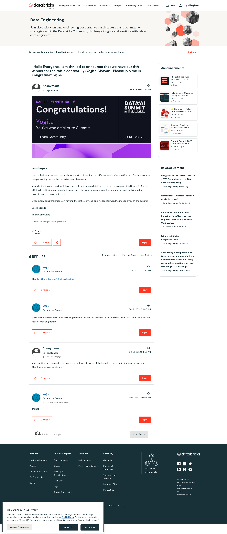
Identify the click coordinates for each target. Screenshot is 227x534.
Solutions (83, 453)
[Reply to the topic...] (86, 434)
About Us (107, 460)
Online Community (63, 492)
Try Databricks (36, 477)
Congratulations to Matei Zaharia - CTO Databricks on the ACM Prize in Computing (178, 179)
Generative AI (169, 227)
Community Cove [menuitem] (133, 5)
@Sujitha (51, 221)
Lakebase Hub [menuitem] (152, 5)
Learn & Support (62, 453)
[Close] (99, 505)
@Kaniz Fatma (39, 221)
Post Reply (139, 434)
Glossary (58, 466)
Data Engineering (65, 52)
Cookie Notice (68, 517)
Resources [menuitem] (105, 5)
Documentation (61, 460)
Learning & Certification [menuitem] (69, 5)
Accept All (90, 527)
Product (34, 453)
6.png (38, 231)
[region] (53, 517)
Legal (56, 486)
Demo (32, 483)
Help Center (59, 480)
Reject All (68, 527)
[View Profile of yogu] (46, 267)
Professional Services (88, 466)
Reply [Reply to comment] (145, 289)
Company (108, 453)
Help (173, 5)
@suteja (61, 221)
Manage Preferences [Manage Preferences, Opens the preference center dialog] (19, 527)
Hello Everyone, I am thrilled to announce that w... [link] (101, 52)
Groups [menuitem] (117, 5)
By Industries (84, 460)
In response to (53, 357)
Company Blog (110, 484)
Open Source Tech (38, 471)
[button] (91, 127)
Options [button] (192, 52)
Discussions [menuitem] (90, 5)
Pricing (33, 466)
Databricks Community (41, 6)
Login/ (191, 5)
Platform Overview (38, 460)
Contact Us (108, 490)
